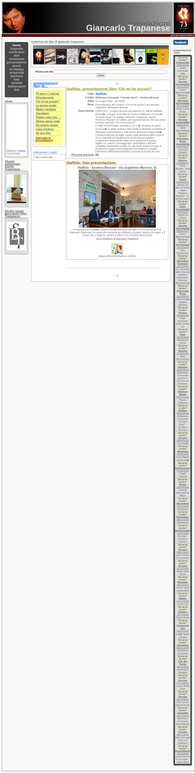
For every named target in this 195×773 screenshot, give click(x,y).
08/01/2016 (183, 551)
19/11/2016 (183, 264)
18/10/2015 (182, 752)
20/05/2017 (183, 181)
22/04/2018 (182, 64)
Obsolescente (45, 97)
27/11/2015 (183, 682)
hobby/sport (17, 86)
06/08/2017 (183, 122)
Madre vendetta (46, 109)
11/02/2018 (183, 84)
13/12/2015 (183, 613)
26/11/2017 (183, 103)
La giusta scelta (46, 105)
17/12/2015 (183, 600)
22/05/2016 (183, 439)
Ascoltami (42, 113)
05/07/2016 (183, 394)
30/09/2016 (183, 314)
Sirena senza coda (48, 121)
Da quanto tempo (47, 125)
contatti (16, 83)
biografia (16, 48)
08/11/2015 (183, 733)
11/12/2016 (183, 246)
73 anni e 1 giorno (47, 93)
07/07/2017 (183, 142)
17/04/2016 (182, 469)
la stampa (17, 69)
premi (16, 66)
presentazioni (17, 62)
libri (17, 55)
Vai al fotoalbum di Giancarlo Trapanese (117, 238)
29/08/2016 (183, 368)
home (16, 45)
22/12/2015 (183, 567)
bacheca (16, 76)
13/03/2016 (183, 486)
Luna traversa (45, 129)
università (16, 72)
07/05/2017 (183, 209)
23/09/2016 (183, 336)
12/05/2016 (183, 453)
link (16, 90)
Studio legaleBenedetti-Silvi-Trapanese (16, 213)
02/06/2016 (183, 412)
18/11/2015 (183, 698)
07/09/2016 (183, 352)
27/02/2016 (183, 505)
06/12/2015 (183, 628)
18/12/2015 (183, 583)
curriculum (17, 52)
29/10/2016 (183, 294)
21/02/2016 (182, 532)
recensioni (16, 59)
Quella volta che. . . (48, 117)
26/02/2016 (183, 518)
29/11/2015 (183, 664)
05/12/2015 (183, 646)
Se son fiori (43, 133)
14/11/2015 (183, 714)
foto (17, 79)
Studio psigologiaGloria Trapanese (12, 165)
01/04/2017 (183, 228)
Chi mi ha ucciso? (47, 101)
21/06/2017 (183, 162)
